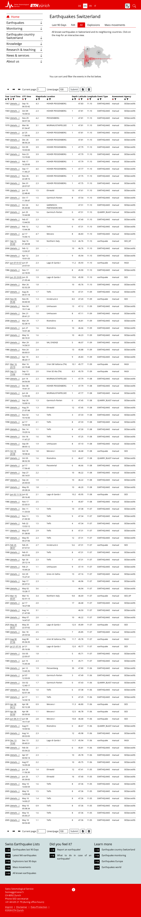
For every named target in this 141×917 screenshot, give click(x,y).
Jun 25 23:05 (15, 277)
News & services (24, 55)
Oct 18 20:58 (13, 452)
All (81, 25)
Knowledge (24, 44)
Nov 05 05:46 (13, 300)
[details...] (14, 103)
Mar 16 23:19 (13, 365)
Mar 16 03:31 (13, 597)
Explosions (93, 25)
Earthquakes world (111, 867)
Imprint (9, 907)
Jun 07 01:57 (15, 262)
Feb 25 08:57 (13, 546)
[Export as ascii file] (89, 89)
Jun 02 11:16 (15, 494)
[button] (17, 5)
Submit (74, 89)
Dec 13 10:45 (13, 742)
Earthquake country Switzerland (24, 36)
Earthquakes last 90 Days (26, 849)
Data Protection (39, 907)
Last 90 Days (59, 25)
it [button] (95, 5)
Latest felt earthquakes (24, 855)
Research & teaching (24, 49)
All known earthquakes (24, 873)
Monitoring (24, 28)
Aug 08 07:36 (13, 640)
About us (24, 61)
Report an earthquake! (69, 849)
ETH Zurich (18, 910)
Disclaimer (21, 907)
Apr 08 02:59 (13, 713)
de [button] (79, 5)
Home (12, 17)
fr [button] (90, 5)
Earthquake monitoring (114, 855)
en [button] (85, 5)
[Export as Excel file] (83, 89)
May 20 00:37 (13, 626)
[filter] (8, 99)
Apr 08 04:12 (13, 705)
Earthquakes (24, 23)
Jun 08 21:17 (15, 718)
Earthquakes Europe (112, 861)
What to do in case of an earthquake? (74, 857)
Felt (73, 25)
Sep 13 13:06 (13, 373)
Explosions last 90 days (24, 861)
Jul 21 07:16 (15, 646)
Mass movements (115, 25)
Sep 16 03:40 (13, 242)
